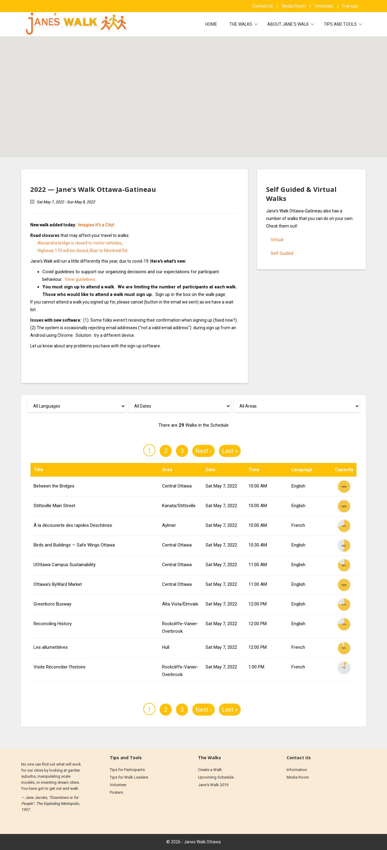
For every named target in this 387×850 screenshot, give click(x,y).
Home (211, 24)
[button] (198, 87)
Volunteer (324, 6)
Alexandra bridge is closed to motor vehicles (79, 243)
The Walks (241, 24)
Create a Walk (210, 769)
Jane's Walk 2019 (213, 785)
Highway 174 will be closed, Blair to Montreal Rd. (82, 250)
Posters (116, 792)
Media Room (294, 6)
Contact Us (263, 6)
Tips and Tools (341, 24)
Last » (230, 451)
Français (350, 6)
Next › (203, 451)
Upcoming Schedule (216, 777)
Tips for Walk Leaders (129, 777)
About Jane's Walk (288, 24)
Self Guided (282, 253)
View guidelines (80, 279)
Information (297, 769)
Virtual (277, 239)
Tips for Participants (127, 769)
